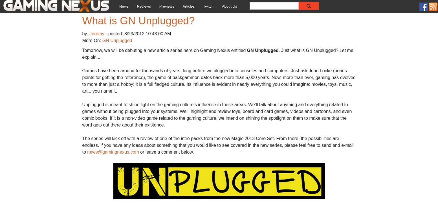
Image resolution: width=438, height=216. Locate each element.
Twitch (208, 6)
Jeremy (97, 33)
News (124, 6)
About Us (229, 6)
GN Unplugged (117, 40)
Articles (188, 6)
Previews (166, 6)
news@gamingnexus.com (113, 152)
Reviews (144, 6)
